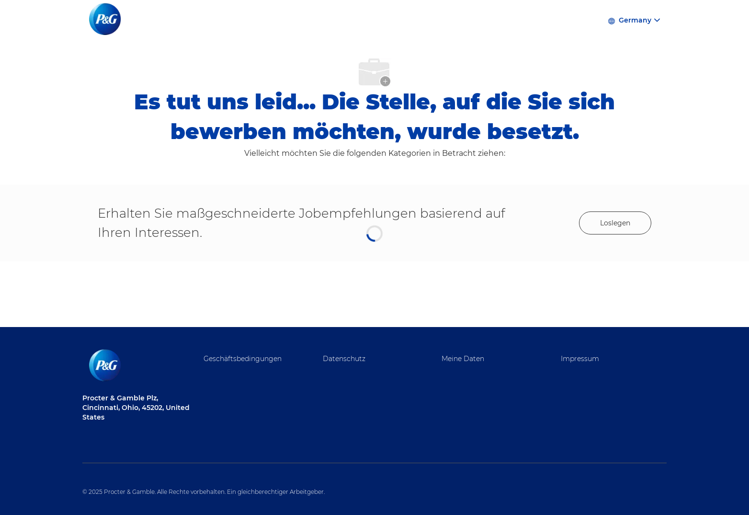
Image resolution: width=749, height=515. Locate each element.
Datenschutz (344, 358)
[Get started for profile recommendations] (615, 222)
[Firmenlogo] (106, 19)
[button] (633, 19)
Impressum (580, 358)
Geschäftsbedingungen (243, 358)
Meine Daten (463, 358)
